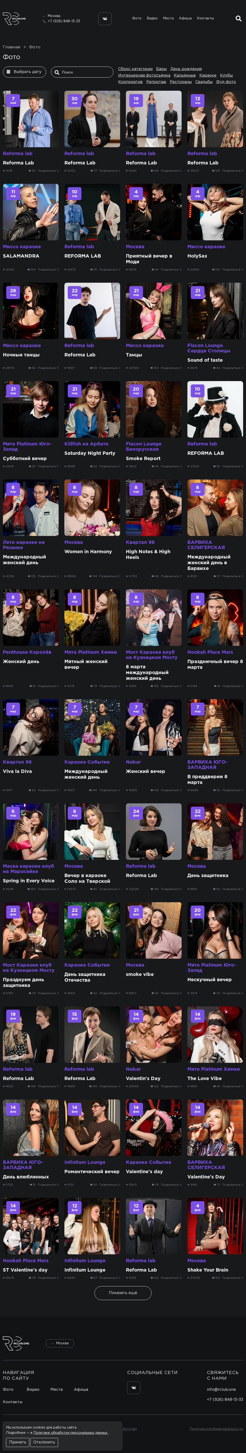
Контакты (205, 18)
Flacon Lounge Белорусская (143, 446)
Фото (136, 18)
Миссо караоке (22, 247)
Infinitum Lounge (84, 1162)
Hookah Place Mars (210, 652)
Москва (135, 247)
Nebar (133, 762)
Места (168, 18)
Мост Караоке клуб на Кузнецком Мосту (152, 655)
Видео (152, 18)
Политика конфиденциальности (216, 1429)
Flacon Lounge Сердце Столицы (208, 348)
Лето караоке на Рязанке (24, 545)
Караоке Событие (87, 762)
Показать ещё (123, 1293)
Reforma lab (18, 154)
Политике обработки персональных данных (70, 1432)
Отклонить (44, 1442)
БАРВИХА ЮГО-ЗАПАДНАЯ (207, 765)
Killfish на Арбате (86, 444)
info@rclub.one (221, 1389)
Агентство (128, 1429)
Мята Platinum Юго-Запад (27, 446)
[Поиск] (83, 72)
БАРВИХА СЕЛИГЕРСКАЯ (206, 545)
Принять (17, 1442)
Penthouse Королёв (27, 652)
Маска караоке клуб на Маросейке (28, 869)
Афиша (185, 18)
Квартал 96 (140, 542)
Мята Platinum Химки (90, 652)
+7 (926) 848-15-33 (64, 21)
